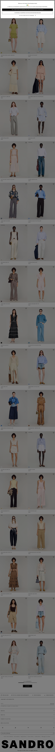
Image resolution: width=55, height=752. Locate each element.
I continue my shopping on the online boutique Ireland (27, 12)
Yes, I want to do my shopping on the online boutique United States (27, 9)
